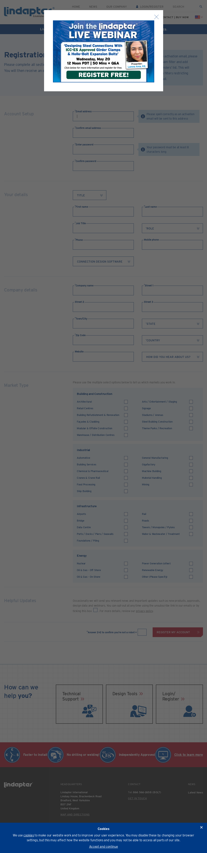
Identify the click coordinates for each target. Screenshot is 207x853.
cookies (28, 835)
